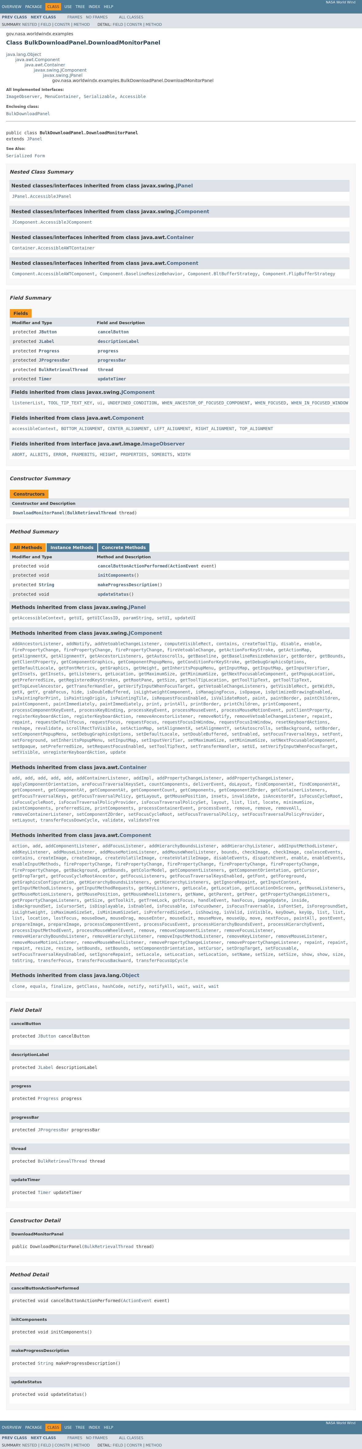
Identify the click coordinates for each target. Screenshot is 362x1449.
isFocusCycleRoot (320, 796)
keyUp (305, 912)
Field (45, 24)
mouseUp (236, 918)
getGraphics (114, 668)
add (16, 778)
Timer (45, 378)
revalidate (48, 728)
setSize (264, 954)
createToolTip (259, 643)
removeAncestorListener (164, 716)
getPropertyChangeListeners (293, 894)
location (38, 918)
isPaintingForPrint (35, 698)
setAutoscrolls (252, 728)
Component (182, 263)
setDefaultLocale (157, 734)
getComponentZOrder (242, 789)
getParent (220, 894)
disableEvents (230, 857)
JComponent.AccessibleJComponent (52, 222)
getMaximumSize (157, 673)
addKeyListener (30, 852)
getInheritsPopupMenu (188, 668)
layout (219, 802)
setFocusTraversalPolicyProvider (282, 814)
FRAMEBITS (83, 454)
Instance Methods (71, 547)
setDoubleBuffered (204, 734)
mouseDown (93, 918)
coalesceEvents (322, 852)
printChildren (241, 703)
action (20, 845)
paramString (137, 617)
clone (18, 986)
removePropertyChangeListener (185, 942)
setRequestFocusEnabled (115, 746)
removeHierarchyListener (122, 936)
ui (99, 402)
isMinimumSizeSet (118, 912)
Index (94, 7)
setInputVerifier (162, 740)
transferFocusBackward (104, 960)
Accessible (133, 96)
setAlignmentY (212, 728)
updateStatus (113, 594)
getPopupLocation (312, 673)
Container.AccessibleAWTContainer (53, 247)
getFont (256, 876)
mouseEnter (151, 918)
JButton (48, 331)
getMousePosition (185, 796)
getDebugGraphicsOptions (274, 661)
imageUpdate (272, 900)
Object (130, 975)
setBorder (326, 728)
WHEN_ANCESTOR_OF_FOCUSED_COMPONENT (206, 402)
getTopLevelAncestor (36, 686)
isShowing (207, 912)
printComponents (114, 808)
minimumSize (297, 802)
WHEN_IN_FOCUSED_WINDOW (319, 402)
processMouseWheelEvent (105, 930)
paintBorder (285, 698)
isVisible (259, 912)
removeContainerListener (41, 814)
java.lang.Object (23, 54)
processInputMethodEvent (41, 930)
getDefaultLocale (32, 668)
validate (112, 820)
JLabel (46, 341)
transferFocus (54, 960)
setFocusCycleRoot (150, 814)
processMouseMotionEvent (251, 710)
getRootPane (137, 679)
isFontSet (290, 906)
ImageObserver (23, 96)
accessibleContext (34, 428)
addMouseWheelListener (189, 852)
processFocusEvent (166, 924)
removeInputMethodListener (189, 936)
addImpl (142, 778)
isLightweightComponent (161, 691)
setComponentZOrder (100, 814)
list (237, 802)
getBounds (331, 656)
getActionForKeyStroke (246, 649)
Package (33, 7)
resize (43, 948)
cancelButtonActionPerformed (133, 566)
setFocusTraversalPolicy (207, 814)
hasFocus (242, 900)
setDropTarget (243, 948)
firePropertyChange (35, 649)
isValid (233, 912)
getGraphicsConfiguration (43, 882)
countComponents (168, 784)
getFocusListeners (142, 876)
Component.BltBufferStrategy (223, 273)
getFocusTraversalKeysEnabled (206, 876)
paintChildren (321, 698)
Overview (11, 7)
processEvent (213, 808)
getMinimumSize (198, 673)
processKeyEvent (147, 710)
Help (108, 7)
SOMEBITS (162, 454)
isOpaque (250, 691)
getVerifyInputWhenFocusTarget (155, 686)
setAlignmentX (174, 728)
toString (22, 960)
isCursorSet (70, 906)
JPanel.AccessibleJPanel (41, 196)
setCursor (209, 948)
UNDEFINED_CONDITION (132, 402)
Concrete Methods (124, 547)
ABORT (18, 454)
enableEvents (327, 857)
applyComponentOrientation (44, 784)
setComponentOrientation (163, 948)
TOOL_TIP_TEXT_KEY (70, 402)
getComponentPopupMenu (145, 661)
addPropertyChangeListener (189, 778)
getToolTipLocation (203, 679)
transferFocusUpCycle (162, 960)
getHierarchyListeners (181, 882)
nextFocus (277, 918)
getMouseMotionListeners (41, 894)
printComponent (281, 703)
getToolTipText (250, 679)
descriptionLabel (118, 341)
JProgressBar (54, 360)
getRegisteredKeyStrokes (88, 679)
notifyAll (160, 986)
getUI (75, 617)
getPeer (246, 894)
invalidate (244, 796)
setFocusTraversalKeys (290, 734)
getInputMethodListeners (41, 888)
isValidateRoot (229, 698)
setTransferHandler (214, 746)
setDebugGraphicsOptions (101, 734)
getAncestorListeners (115, 656)
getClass (87, 986)
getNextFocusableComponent (253, 673)
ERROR (59, 454)
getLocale (194, 888)
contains (226, 643)
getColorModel (148, 870)
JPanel (34, 138)
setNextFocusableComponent (303, 740)
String (46, 584)
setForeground (29, 740)
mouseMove (209, 918)
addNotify (78, 643)
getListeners (84, 673)
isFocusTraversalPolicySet (173, 802)
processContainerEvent (166, 808)
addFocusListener (123, 845)
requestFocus (105, 722)
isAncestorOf (278, 796)
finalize (61, 986)
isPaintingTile (128, 698)
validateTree (143, 820)
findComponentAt (274, 784)
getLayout (148, 796)
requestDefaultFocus (59, 722)
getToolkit (120, 900)
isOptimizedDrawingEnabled (297, 691)
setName (241, 954)
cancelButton (113, 331)
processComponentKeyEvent (43, 710)
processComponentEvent (111, 924)
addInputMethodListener (306, 845)
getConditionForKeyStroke (208, 661)
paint (258, 698)
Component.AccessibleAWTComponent (53, 273)
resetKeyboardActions (302, 722)
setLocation (178, 954)
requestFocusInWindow (188, 722)
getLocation (119, 673)
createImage (52, 857)
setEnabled (244, 734)
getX (17, 691)
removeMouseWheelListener (113, 942)
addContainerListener (103, 778)
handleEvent (212, 900)
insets (219, 796)
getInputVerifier (306, 668)
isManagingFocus (214, 691)
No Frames (97, 17)
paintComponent (30, 703)
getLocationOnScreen (269, 888)
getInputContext (279, 882)
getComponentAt (66, 789)
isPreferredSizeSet (167, 912)
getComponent (27, 789)
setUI (163, 617)
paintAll (304, 918)
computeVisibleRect (187, 643)
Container (180, 237)
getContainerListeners (298, 789)
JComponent (192, 211)
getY (33, 691)
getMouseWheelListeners (151, 894)
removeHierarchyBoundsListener (49, 936)
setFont (331, 734)
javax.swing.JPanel (63, 75)
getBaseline (202, 656)
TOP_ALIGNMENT (256, 428)
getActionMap (293, 649)
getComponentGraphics (87, 661)
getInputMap (233, 668)
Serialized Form (25, 155)
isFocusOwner (206, 906)
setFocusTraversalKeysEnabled (48, 954)
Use (68, 7)
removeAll (287, 808)
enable (312, 643)
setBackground (293, 728)
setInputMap (122, 740)
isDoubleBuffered (107, 691)
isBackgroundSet (31, 906)
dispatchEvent (269, 857)
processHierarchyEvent (295, 924)
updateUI (185, 617)
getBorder (302, 656)
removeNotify (213, 716)
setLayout (23, 820)
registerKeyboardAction (40, 716)
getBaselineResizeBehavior (253, 656)
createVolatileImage (129, 857)
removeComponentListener (189, 930)
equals (38, 986)
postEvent (331, 918)
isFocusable (171, 906)
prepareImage (27, 924)
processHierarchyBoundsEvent (228, 924)
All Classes (131, 17)
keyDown (285, 912)
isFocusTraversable (250, 906)
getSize (166, 679)
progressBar (112, 360)
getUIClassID (102, 617)
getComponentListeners (197, 870)
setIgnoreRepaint (110, 954)
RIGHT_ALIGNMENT (214, 428)
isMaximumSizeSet (71, 912)
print (152, 703)
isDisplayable (106, 906)
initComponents (116, 575)
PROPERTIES (133, 454)
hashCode (112, 986)
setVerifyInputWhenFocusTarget (297, 746)
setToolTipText (167, 746)
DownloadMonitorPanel (39, 512)
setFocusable (280, 948)
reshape (21, 728)
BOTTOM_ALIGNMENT (81, 428)
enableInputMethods (35, 864)
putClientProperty (308, 710)
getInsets (23, 673)
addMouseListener (74, 852)
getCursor (305, 870)
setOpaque (23, 746)
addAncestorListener (36, 643)
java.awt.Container (45, 64)
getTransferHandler (89, 686)
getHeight (145, 668)
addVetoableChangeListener (127, 643)
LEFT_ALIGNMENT (172, 428)
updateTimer (112, 378)
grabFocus (54, 691)
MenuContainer (62, 96)
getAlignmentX (29, 656)
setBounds (88, 948)
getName (194, 894)
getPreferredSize (32, 679)
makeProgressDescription (127, 584)
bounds (229, 852)
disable (290, 643)
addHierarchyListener (247, 845)
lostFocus (65, 918)
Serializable (99, 96)
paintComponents (31, 808)
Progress (49, 350)
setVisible (25, 752)
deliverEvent (208, 784)
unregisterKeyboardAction (74, 752)
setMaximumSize (206, 740)
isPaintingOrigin (84, 698)
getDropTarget (29, 876)
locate (271, 802)
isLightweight (29, 912)
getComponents (197, 789)
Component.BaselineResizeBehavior (141, 273)
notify (136, 986)
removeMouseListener (300, 936)
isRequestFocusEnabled (179, 698)
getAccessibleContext (38, 617)
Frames (75, 17)
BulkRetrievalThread (63, 369)
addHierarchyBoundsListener (182, 845)
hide (76, 691)
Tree (80, 7)
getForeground (287, 876)
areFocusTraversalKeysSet (113, 784)
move (255, 918)
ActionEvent (184, 566)
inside (299, 900)
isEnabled (140, 906)
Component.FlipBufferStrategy (299, 273)
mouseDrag (121, 918)
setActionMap (136, 728)
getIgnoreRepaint (234, 882)
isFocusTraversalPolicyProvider (97, 802)
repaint (321, 716)
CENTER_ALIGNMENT (128, 428)
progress (108, 350)
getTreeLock (153, 900)
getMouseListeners (321, 888)
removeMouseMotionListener (44, 942)
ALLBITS (39, 454)
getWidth (322, 686)
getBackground (81, 870)
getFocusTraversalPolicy (101, 796)
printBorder (205, 703)
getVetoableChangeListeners (231, 686)
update (118, 752)
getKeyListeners (158, 888)
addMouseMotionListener (128, 852)
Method (82, 24)
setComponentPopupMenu (39, 734)
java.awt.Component (37, 59)
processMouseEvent (194, 710)
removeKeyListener (249, 936)
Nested (29, 24)
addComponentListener (72, 845)
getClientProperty (34, 661)
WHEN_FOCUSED (270, 402)
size (338, 954)
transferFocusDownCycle (68, 820)
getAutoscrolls (164, 656)
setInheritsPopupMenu (76, 740)
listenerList (27, 402)
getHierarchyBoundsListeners (114, 882)
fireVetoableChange (190, 649)
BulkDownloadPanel (28, 113)
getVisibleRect (289, 686)
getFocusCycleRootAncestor (83, 876)
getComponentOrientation (259, 870)
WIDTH (184, 454)
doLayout (239, 784)
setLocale (148, 954)
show (307, 954)
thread (106, 369)
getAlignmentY (67, 656)
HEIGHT (108, 454)
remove (242, 808)
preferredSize (73, 808)
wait (183, 986)
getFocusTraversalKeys (39, 796)
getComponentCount (153, 789)
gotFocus (182, 900)
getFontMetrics (77, 668)
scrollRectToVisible (90, 728)
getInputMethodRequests (105, 888)
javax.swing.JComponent (60, 70)
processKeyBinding (101, 710)
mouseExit (181, 918)
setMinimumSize (247, 740)
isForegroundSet (326, 906)
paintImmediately (74, 703)
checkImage (255, 852)
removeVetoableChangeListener (270, 716)
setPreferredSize (61, 746)
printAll (174, 703)
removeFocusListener (248, 930)
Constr (62, 24)
